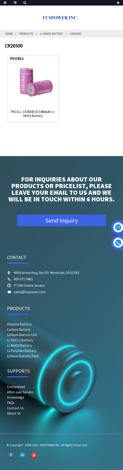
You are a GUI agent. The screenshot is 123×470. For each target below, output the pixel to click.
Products (26, 34)
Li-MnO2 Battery (51, 34)
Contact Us (15, 408)
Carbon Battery (18, 329)
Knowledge (15, 397)
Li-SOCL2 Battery (20, 340)
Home (9, 34)
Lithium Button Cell (22, 334)
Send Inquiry (61, 220)
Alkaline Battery (19, 324)
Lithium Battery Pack (23, 356)
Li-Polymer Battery (21, 350)
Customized (16, 386)
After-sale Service (20, 392)
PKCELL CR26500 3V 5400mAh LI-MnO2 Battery (33, 114)
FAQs (11, 402)
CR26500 (75, 34)
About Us (14, 413)
